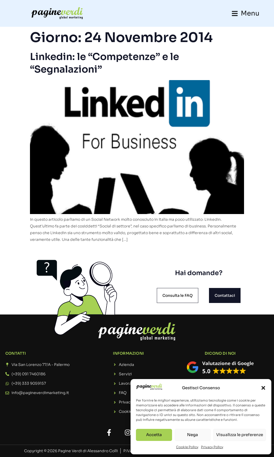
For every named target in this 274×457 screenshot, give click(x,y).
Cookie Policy (187, 447)
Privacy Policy (212, 447)
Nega (192, 434)
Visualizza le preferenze (239, 434)
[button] (263, 388)
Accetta (154, 434)
